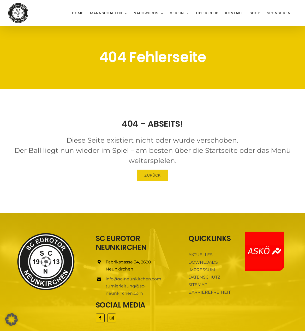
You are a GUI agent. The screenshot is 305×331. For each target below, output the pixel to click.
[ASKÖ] (264, 233)
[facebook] (100, 318)
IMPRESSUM (201, 269)
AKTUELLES (200, 254)
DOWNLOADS (203, 262)
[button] (11, 319)
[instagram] (111, 318)
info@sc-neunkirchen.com (133, 278)
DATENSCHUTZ (204, 277)
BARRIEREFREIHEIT (209, 292)
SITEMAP (197, 284)
